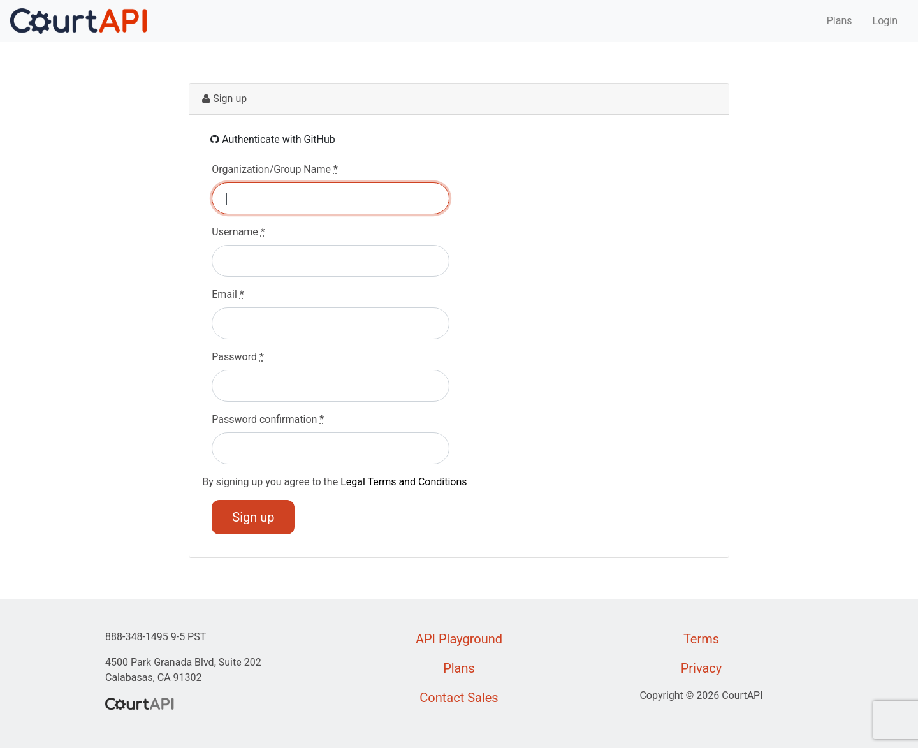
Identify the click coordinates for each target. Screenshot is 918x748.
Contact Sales (458, 697)
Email (228, 294)
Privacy (701, 668)
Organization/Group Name (275, 169)
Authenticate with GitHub (272, 139)
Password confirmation (268, 419)
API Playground (459, 639)
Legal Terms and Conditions (403, 482)
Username (238, 232)
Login (885, 21)
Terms (701, 639)
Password (238, 357)
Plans (839, 21)
